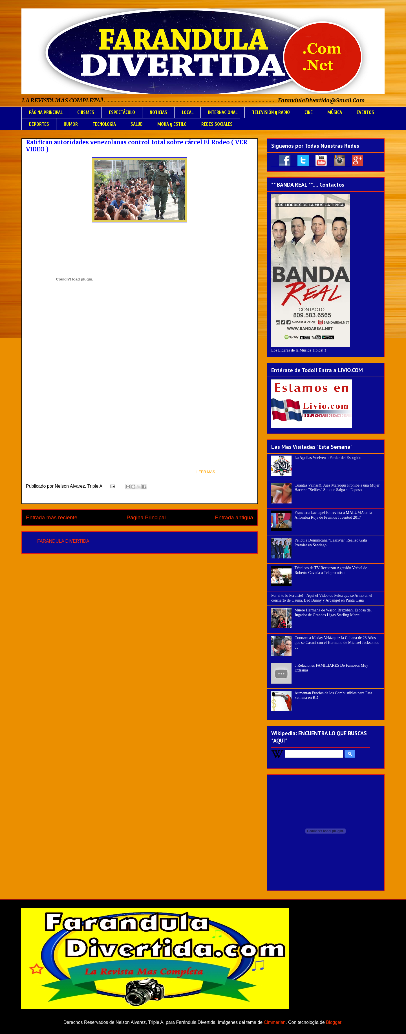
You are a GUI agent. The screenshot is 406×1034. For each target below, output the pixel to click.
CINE (308, 112)
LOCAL (187, 112)
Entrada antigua (234, 517)
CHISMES (85, 112)
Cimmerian (275, 1022)
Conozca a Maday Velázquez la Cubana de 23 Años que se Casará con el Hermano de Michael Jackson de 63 (337, 642)
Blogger (333, 1022)
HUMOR (71, 124)
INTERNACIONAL (222, 112)
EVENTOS (365, 112)
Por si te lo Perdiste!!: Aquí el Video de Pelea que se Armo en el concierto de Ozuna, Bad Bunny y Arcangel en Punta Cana (321, 597)
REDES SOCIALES (217, 124)
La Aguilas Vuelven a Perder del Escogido (328, 458)
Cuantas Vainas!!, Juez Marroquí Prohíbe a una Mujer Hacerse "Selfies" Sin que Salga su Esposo (337, 487)
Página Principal (146, 517)
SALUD (137, 124)
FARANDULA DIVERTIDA (63, 541)
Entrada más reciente (51, 517)
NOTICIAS (158, 112)
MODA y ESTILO (172, 124)
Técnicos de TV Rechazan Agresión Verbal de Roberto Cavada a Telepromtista (331, 570)
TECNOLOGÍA (104, 124)
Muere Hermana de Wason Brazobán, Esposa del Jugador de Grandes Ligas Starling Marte (333, 612)
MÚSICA (334, 112)
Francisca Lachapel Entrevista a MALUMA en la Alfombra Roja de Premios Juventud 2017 (333, 515)
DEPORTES (39, 124)
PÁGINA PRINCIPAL (46, 112)
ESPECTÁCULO (122, 112)
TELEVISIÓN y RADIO (271, 112)
